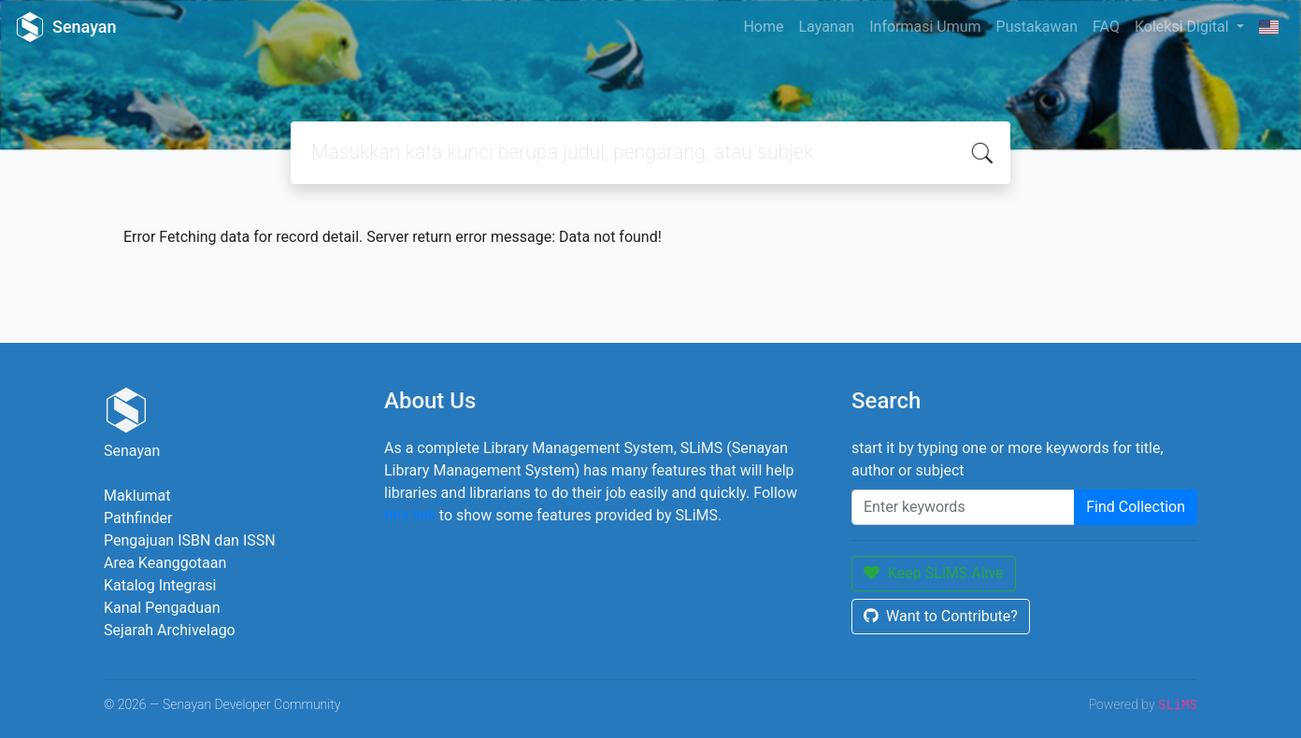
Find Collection (1135, 507)
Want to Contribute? (941, 616)
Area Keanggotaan (165, 563)
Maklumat (137, 495)
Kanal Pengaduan (162, 608)
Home (763, 26)
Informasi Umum (924, 26)
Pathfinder (138, 518)
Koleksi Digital (1184, 26)
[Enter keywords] (963, 507)
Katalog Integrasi (160, 585)
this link (410, 515)
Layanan (826, 26)
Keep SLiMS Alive (934, 573)
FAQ (1106, 26)
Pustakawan (1037, 26)
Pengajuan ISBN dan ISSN (190, 540)
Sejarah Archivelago (170, 630)
